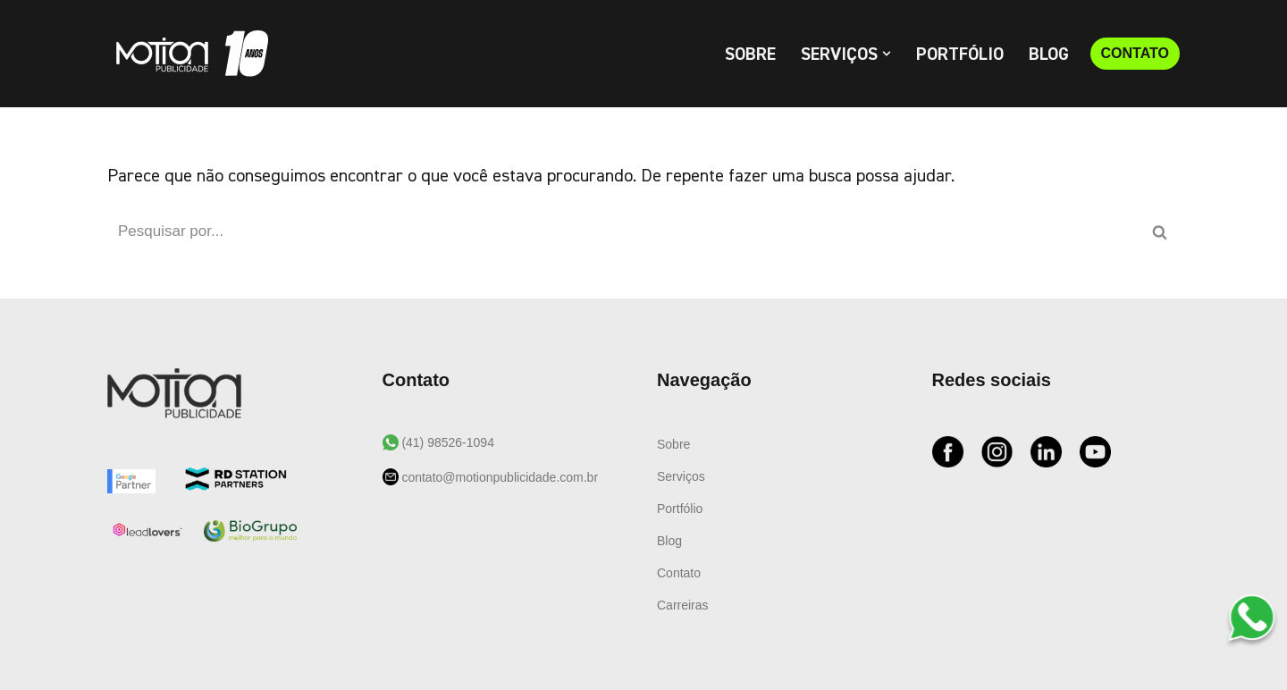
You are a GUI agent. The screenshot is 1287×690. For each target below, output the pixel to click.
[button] (886, 53)
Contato (679, 573)
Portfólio (960, 54)
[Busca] (623, 231)
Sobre (750, 54)
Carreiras (683, 605)
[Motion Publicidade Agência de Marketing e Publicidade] (187, 53)
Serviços (681, 476)
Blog (1049, 54)
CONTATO (1135, 53)
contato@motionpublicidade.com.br (499, 477)
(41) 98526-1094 (446, 442)
